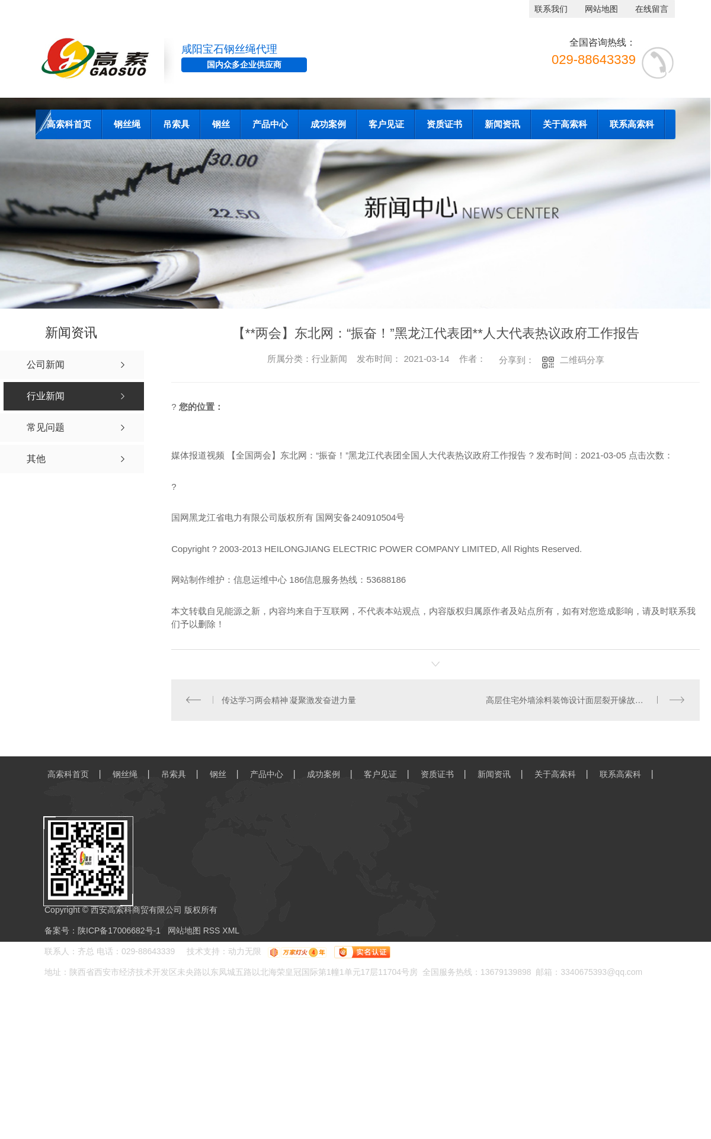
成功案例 (328, 124)
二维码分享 (582, 360)
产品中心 (270, 124)
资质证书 (444, 124)
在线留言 (651, 9)
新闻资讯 (502, 124)
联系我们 (551, 9)
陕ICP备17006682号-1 (119, 931)
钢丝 (221, 124)
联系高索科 (632, 124)
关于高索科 (565, 124)
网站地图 (601, 9)
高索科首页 (69, 124)
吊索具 (176, 124)
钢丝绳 (127, 124)
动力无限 (244, 952)
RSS (213, 931)
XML (230, 931)
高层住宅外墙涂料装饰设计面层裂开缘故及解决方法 (581, 700)
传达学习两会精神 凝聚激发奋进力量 (289, 700)
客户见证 (386, 124)
